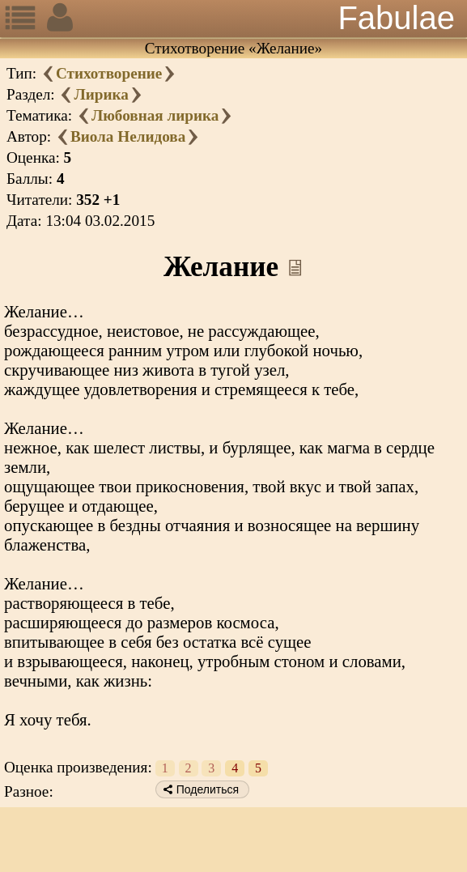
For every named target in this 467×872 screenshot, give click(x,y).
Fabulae (396, 18)
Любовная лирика (155, 115)
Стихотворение (109, 73)
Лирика (101, 94)
